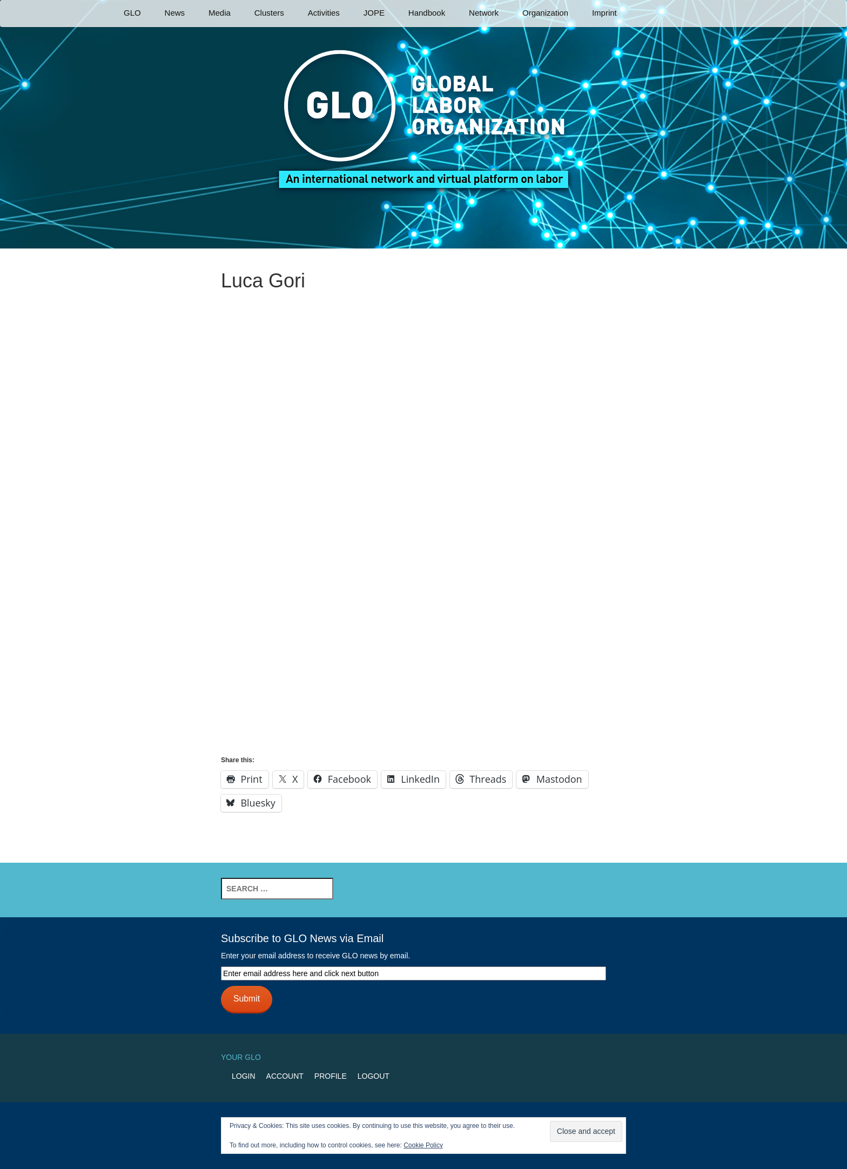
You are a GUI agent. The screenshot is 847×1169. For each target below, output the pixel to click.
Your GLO (241, 1057)
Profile (330, 1076)
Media (220, 12)
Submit (246, 998)
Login (244, 1076)
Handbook (426, 12)
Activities (324, 12)
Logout (373, 1076)
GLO (132, 12)
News (175, 12)
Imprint (604, 12)
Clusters (269, 12)
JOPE (374, 12)
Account (285, 1076)
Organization (545, 12)
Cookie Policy (423, 1145)
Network (484, 12)
